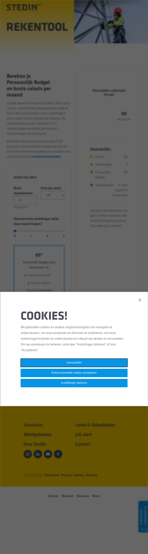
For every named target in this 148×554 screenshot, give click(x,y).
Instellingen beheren (74, 383)
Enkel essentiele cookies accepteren (74, 373)
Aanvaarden (74, 363)
